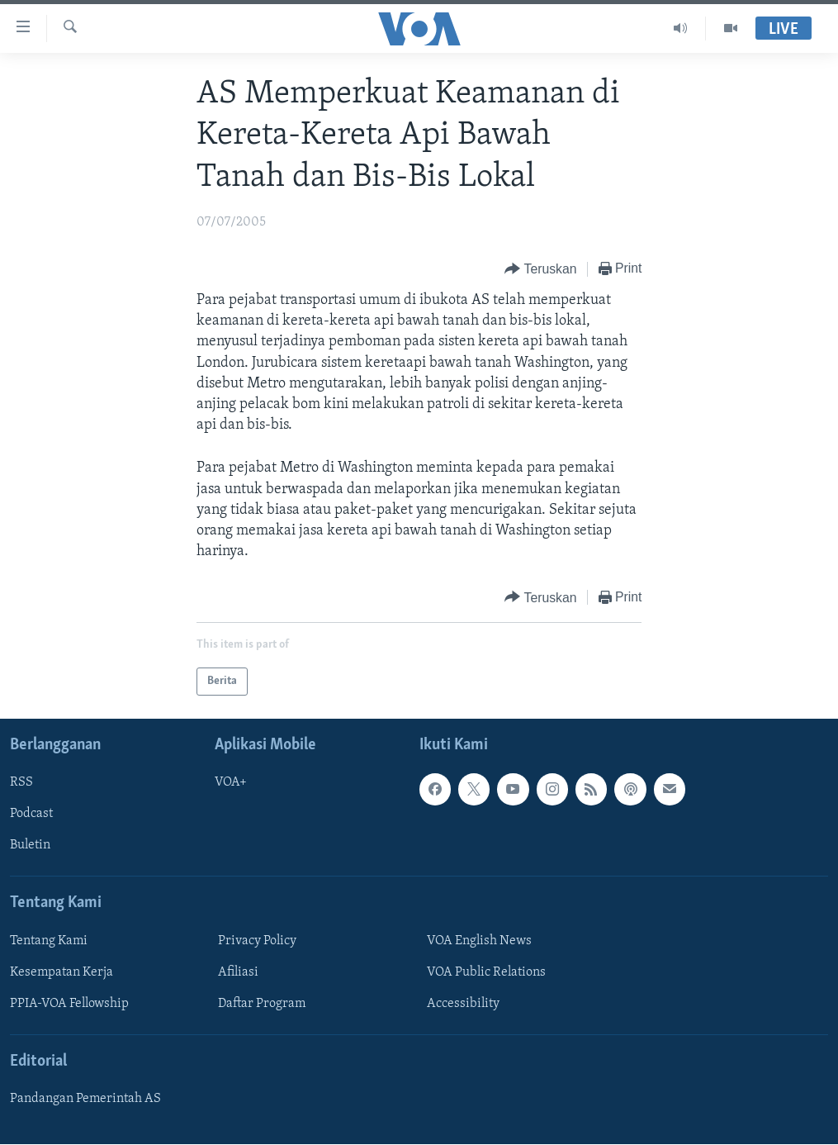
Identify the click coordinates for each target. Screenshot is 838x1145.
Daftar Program (261, 1003)
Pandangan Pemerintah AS (85, 1099)
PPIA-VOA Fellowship (69, 1003)
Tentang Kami (49, 941)
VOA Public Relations (486, 972)
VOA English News (479, 941)
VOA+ (231, 783)
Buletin (30, 846)
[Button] (540, 270)
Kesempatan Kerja (61, 972)
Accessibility (463, 1003)
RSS (21, 783)
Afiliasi (238, 972)
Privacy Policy (257, 941)
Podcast (31, 814)
